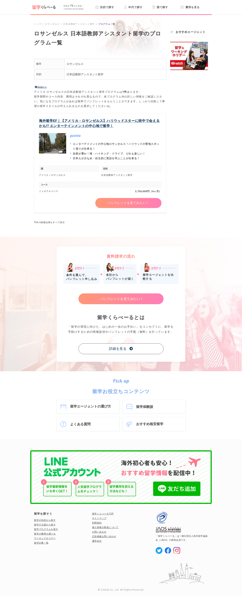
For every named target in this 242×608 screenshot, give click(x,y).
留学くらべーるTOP (103, 513)
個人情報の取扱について (105, 527)
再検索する (42, 87)
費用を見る (189, 7)
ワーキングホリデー (45, 538)
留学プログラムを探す (46, 529)
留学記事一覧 (41, 543)
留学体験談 (144, 407)
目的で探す (104, 7)
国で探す (160, 7)
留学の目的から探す (45, 520)
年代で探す (133, 7)
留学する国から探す (45, 524)
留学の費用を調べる (45, 533)
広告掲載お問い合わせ (104, 536)
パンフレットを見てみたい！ (128, 203)
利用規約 (97, 522)
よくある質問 (80, 424)
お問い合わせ (99, 532)
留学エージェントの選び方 (90, 406)
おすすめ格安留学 (149, 424)
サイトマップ (99, 518)
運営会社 (97, 541)
